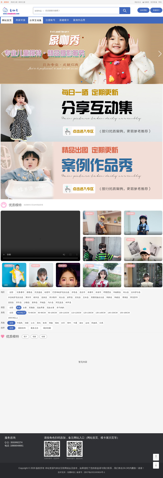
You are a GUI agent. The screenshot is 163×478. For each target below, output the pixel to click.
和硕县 (117, 297)
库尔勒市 (53, 297)
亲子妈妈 (60, 307)
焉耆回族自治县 (97, 297)
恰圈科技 (71, 472)
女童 (25, 307)
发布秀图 (143, 10)
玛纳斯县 (117, 292)
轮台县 (62, 297)
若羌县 (78, 297)
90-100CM (52, 313)
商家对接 (20, 20)
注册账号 (50, 20)
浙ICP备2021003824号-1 (94, 472)
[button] (3, 54)
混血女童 (50, 307)
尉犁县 (70, 297)
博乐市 (28, 297)
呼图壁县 (107, 292)
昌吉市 (82, 292)
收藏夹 (145, 2)
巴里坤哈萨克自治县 (60, 292)
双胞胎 (32, 307)
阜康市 (90, 292)
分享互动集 (36, 20)
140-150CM (113, 313)
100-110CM (64, 313)
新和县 (35, 302)
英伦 (39, 323)
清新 (27, 323)
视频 (34, 337)
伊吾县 (74, 292)
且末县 (86, 297)
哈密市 (47, 292)
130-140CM (100, 313)
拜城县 (43, 302)
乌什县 (50, 302)
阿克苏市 (134, 297)
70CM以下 (21, 313)
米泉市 (98, 292)
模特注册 (22, 2)
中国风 (19, 323)
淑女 (81, 323)
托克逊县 (38, 292)
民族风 (94, 323)
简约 (69, 323)
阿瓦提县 (59, 302)
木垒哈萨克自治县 (15, 297)
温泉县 (44, 297)
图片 (25, 337)
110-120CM (76, 313)
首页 (11, 10)
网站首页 (7, 20)
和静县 (109, 297)
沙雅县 (27, 302)
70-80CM (32, 313)
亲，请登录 (5, 2)
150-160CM (125, 313)
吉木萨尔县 (136, 292)
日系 (101, 323)
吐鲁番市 (20, 292)
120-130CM (88, 313)
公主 (33, 323)
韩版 (51, 323)
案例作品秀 (79, 20)
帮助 (160, 2)
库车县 (19, 302)
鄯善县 (29, 292)
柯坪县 (68, 302)
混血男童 (40, 307)
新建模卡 (156, 10)
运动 (87, 323)
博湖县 (125, 297)
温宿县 (11, 302)
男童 (19, 307)
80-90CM (42, 313)
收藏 (43, 337)
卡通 (75, 323)
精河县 (36, 297)
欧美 (45, 323)
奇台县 (126, 292)
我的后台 (138, 2)
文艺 (63, 323)
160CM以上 (13, 318)
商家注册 (14, 2)
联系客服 (154, 2)
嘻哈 (57, 323)
